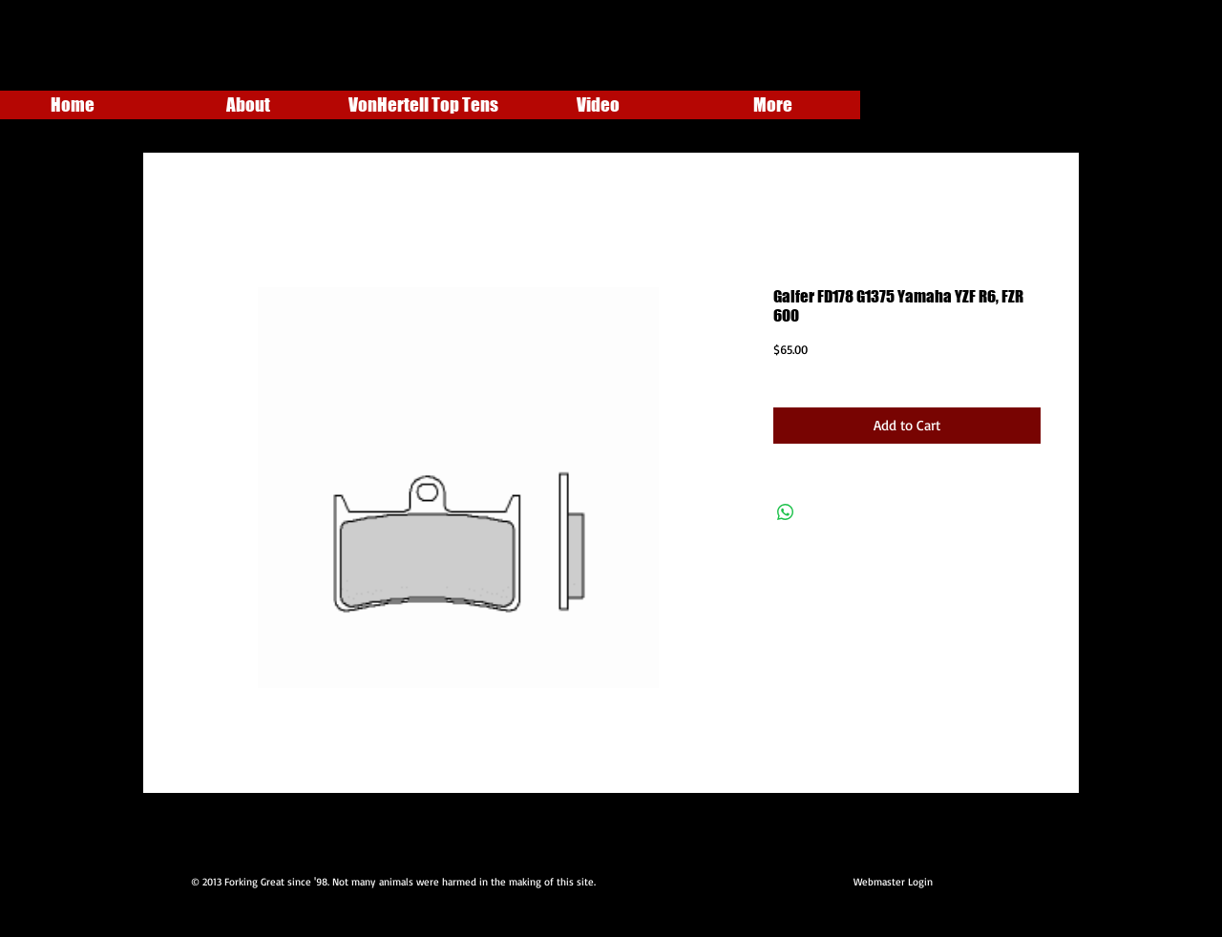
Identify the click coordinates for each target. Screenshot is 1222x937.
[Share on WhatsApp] (785, 512)
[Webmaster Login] (893, 882)
